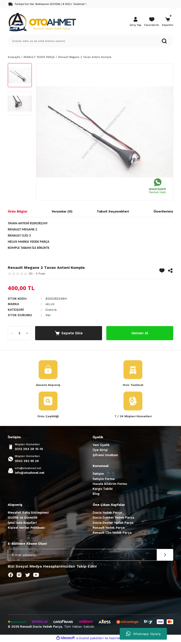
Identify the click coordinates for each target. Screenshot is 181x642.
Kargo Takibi (103, 489)
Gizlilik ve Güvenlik (22, 518)
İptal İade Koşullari (22, 523)
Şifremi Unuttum (105, 455)
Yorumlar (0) (62, 211)
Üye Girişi (100, 450)
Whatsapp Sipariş (143, 633)
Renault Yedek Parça (109, 528)
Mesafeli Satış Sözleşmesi (28, 513)
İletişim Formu (104, 479)
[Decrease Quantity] (11, 333)
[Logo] (42, 21)
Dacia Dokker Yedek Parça (113, 518)
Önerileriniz (163, 211)
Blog (96, 494)
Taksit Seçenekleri (113, 211)
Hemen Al (140, 333)
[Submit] (165, 555)
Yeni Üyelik (101, 445)
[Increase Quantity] (27, 333)
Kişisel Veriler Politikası (26, 528)
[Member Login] (135, 22)
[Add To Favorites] (162, 270)
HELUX (50, 304)
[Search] (90, 41)
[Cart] (167, 22)
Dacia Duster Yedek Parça (113, 523)
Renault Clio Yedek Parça (112, 533)
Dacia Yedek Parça (107, 513)
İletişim (98, 474)
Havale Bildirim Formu (110, 484)
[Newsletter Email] (90, 555)
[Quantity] (19, 333)
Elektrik (51, 309)
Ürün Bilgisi (17, 211)
